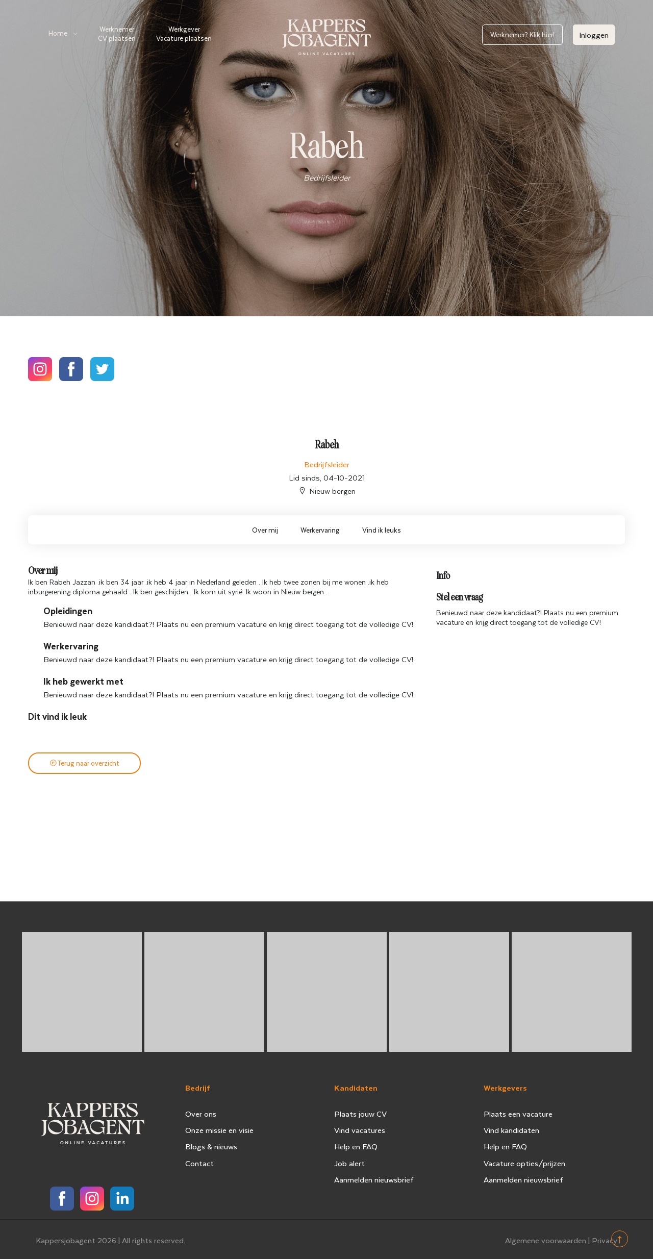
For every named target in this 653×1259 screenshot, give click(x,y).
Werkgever (184, 33)
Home (57, 33)
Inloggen (594, 35)
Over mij (265, 529)
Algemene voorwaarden (545, 1238)
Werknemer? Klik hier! (522, 34)
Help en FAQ (356, 1146)
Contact (199, 1163)
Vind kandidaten (511, 1130)
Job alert (349, 1163)
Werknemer (117, 33)
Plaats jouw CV (360, 1114)
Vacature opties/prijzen (524, 1163)
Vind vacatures (359, 1130)
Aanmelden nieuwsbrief (374, 1179)
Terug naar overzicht (84, 763)
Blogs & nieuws (211, 1146)
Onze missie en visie (219, 1130)
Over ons (200, 1114)
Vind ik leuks (381, 529)
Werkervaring (320, 529)
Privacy (604, 1238)
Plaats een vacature (518, 1114)
